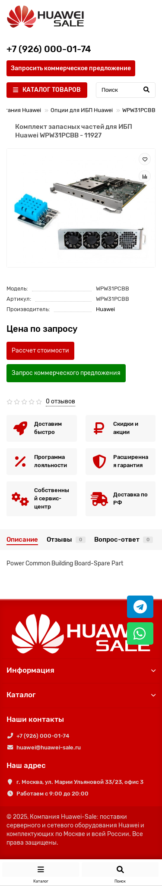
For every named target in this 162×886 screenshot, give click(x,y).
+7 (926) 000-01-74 (42, 736)
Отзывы (66, 539)
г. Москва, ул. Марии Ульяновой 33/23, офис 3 (79, 782)
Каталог (81, 694)
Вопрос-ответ (123, 539)
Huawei (105, 309)
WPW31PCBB (139, 110)
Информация (81, 670)
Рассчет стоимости (40, 350)
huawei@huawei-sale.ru (48, 747)
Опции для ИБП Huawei (82, 110)
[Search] (126, 90)
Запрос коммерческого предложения (66, 373)
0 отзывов (60, 401)
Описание (22, 539)
